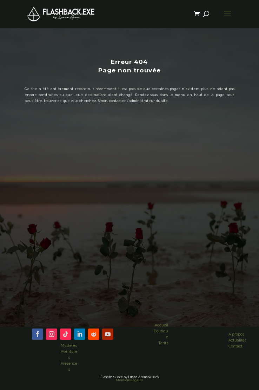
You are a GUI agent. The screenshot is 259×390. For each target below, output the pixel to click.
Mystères (69, 345)
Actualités (237, 340)
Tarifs (163, 343)
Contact (235, 346)
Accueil (161, 325)
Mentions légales (129, 380)
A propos (236, 334)
